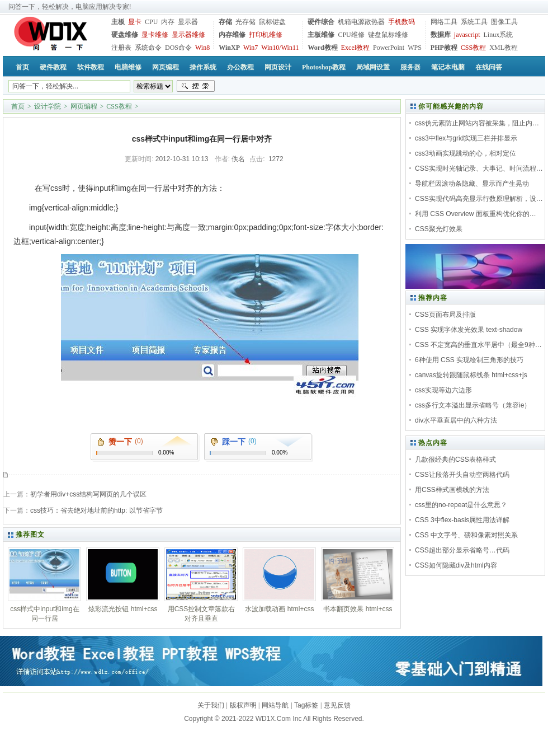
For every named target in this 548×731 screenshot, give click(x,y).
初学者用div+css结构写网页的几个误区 (88, 494)
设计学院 (47, 106)
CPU (151, 22)
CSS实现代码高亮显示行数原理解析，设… (479, 199)
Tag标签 (306, 705)
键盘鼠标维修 (388, 35)
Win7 (250, 47)
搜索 (196, 86)
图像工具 (504, 22)
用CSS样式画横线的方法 (452, 490)
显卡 (134, 22)
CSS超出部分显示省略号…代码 (462, 550)
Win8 (202, 47)
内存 (167, 22)
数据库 (441, 35)
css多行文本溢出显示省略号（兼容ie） (473, 405)
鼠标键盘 (272, 22)
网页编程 (83, 106)
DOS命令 (178, 47)
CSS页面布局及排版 (445, 314)
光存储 (245, 22)
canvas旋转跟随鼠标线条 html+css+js (471, 375)
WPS (415, 47)
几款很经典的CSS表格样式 (455, 459)
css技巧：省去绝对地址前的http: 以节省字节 (96, 510)
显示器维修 (188, 35)
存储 (225, 22)
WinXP (229, 47)
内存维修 (232, 35)
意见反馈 (337, 705)
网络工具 (444, 22)
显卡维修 (154, 35)
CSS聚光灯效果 (438, 229)
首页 (18, 106)
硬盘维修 (124, 35)
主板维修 (321, 35)
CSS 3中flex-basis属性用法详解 (462, 520)
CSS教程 (473, 47)
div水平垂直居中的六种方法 (456, 420)
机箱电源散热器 (361, 22)
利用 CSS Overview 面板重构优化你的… (475, 214)
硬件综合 (321, 22)
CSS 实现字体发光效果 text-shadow (468, 330)
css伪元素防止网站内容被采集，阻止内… (477, 123)
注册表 (121, 47)
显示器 (188, 22)
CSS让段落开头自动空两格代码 (462, 475)
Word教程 (322, 47)
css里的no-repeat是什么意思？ (461, 505)
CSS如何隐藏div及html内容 (456, 565)
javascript (467, 35)
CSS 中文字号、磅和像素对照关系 (466, 535)
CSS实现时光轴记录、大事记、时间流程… (479, 168)
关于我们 (210, 705)
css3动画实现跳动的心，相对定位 (465, 153)
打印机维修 (265, 35)
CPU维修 (351, 35)
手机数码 (401, 22)
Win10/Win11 (280, 47)
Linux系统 (498, 35)
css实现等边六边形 (443, 390)
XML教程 (503, 47)
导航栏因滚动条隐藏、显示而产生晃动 (472, 184)
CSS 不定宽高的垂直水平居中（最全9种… (478, 345)
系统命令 (148, 47)
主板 (118, 22)
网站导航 (275, 705)
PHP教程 (444, 47)
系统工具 (474, 22)
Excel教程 (355, 47)
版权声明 (243, 705)
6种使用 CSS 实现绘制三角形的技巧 (469, 360)
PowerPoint (388, 47)
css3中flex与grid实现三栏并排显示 (466, 138)
